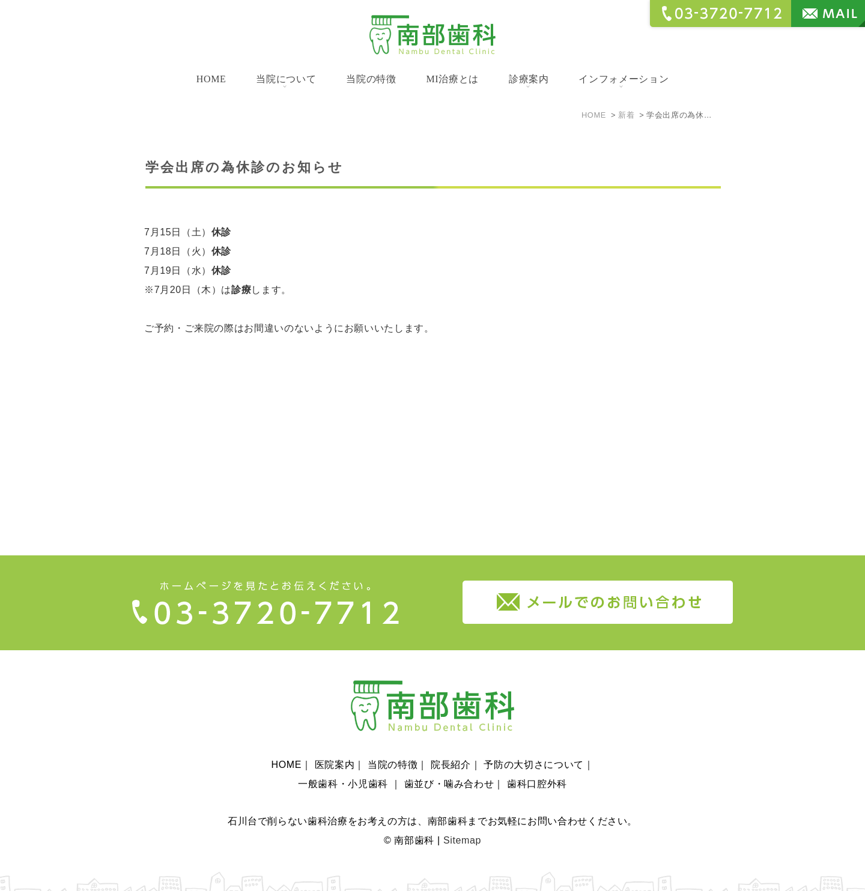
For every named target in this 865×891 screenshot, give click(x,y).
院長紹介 (451, 748)
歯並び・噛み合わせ (449, 768)
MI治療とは (452, 79)
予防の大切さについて (533, 748)
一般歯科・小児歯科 (344, 768)
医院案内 (335, 748)
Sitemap (462, 824)
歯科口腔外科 (537, 768)
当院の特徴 (371, 79)
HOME (211, 79)
